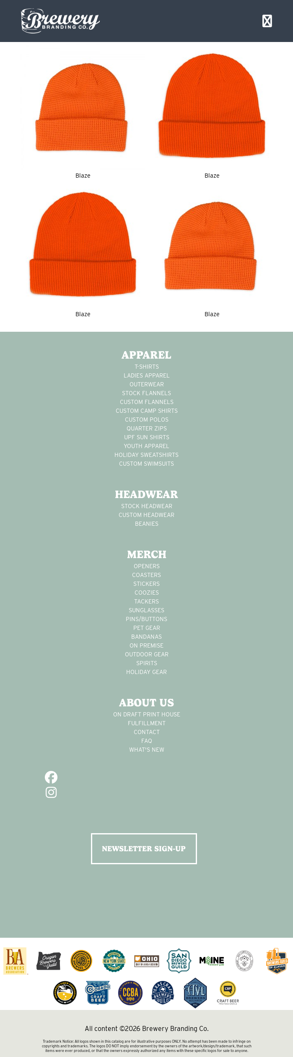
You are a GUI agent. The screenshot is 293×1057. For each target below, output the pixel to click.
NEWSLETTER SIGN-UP (144, 848)
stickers (146, 583)
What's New (146, 749)
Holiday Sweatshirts (146, 454)
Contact (147, 732)
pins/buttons (146, 619)
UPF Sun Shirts (146, 437)
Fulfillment (147, 723)
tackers (146, 601)
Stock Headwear (146, 506)
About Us (146, 702)
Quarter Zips (147, 428)
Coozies (147, 592)
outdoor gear (147, 654)
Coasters (146, 575)
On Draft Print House (146, 714)
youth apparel (146, 446)
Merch (146, 554)
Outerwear (147, 384)
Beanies (146, 523)
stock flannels (146, 393)
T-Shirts (147, 366)
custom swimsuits (146, 463)
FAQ (146, 740)
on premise (146, 645)
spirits (146, 663)
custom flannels (147, 402)
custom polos (147, 419)
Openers (147, 566)
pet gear (146, 627)
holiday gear (146, 672)
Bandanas (146, 636)
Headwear (146, 494)
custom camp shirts (147, 410)
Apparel (146, 355)
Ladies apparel (147, 375)
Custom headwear (146, 514)
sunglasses (146, 610)
